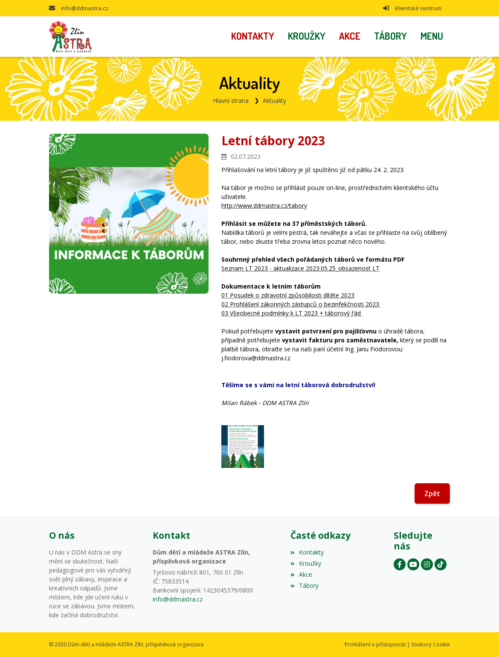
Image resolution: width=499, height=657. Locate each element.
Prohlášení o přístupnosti (375, 644)
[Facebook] (400, 564)
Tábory (304, 585)
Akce (301, 574)
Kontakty (307, 552)
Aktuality (274, 100)
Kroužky (305, 563)
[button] (432, 37)
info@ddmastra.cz (84, 8)
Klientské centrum (418, 8)
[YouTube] (413, 564)
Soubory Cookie (430, 644)
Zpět (432, 493)
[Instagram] (427, 564)
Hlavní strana (231, 100)
